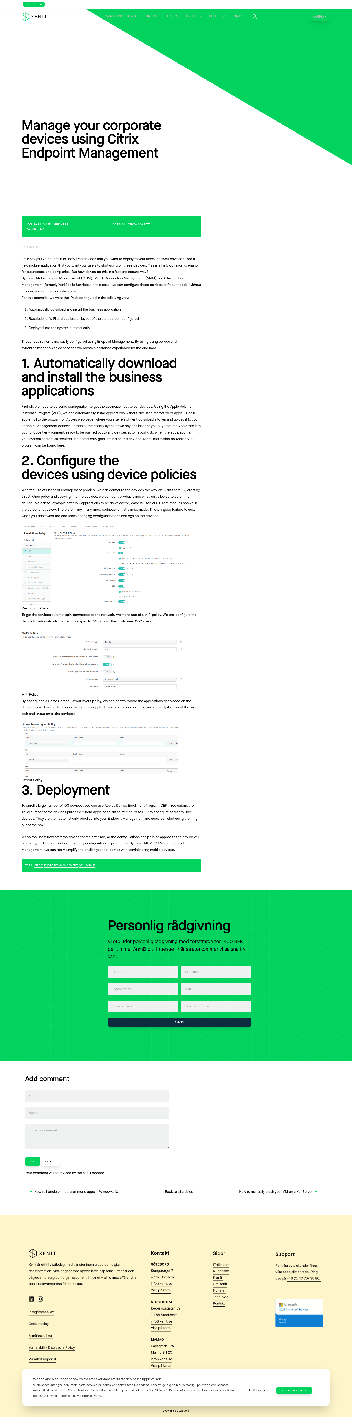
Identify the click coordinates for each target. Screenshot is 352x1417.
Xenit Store (34, 4)
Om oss (174, 16)
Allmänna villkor (41, 1342)
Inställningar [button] (257, 1390)
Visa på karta (161, 1302)
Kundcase (153, 16)
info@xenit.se (161, 1295)
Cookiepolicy (39, 1330)
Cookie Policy (91, 1396)
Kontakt (239, 16)
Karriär (320, 16)
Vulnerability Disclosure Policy (52, 1354)
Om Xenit (220, 1303)
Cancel (50, 1161)
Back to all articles (179, 1191)
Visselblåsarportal (42, 1366)
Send (33, 1161)
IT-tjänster (221, 1284)
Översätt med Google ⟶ (131, 224)
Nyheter (194, 16)
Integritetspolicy (41, 1318)
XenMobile (60, 224)
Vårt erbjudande (122, 16)
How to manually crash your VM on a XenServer (276, 1191)
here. (61, 445)
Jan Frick (37, 229)
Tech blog (216, 16)
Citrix (47, 224)
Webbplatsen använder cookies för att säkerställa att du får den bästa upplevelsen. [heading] (97, 1379)
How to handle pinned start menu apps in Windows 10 (76, 1191)
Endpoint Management (61, 865)
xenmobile (87, 865)
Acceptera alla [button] (294, 1390)
